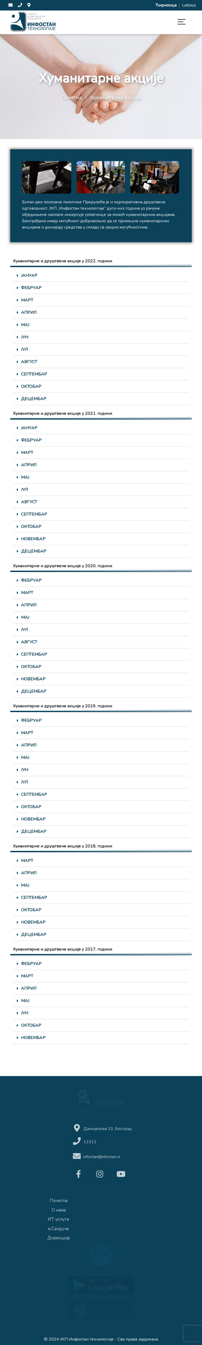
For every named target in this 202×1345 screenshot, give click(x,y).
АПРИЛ (28, 312)
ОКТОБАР (31, 386)
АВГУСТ (29, 362)
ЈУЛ (24, 349)
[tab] (101, 275)
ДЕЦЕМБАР (33, 399)
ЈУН (24, 337)
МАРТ (27, 300)
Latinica (189, 5)
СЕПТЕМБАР (34, 374)
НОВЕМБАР (33, 539)
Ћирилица (166, 5)
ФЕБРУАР (31, 288)
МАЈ (25, 325)
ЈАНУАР (29, 275)
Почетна (71, 97)
